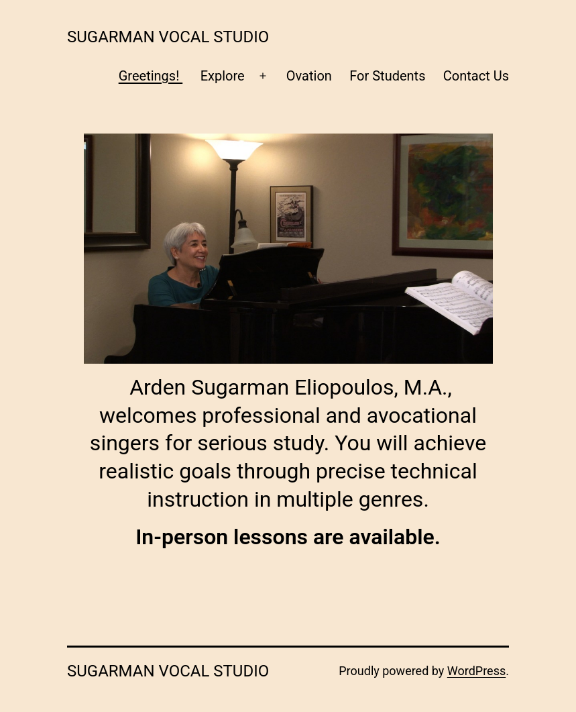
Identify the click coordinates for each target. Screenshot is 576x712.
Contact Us (476, 76)
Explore (222, 76)
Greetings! (151, 76)
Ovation (309, 76)
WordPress (476, 671)
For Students (387, 76)
